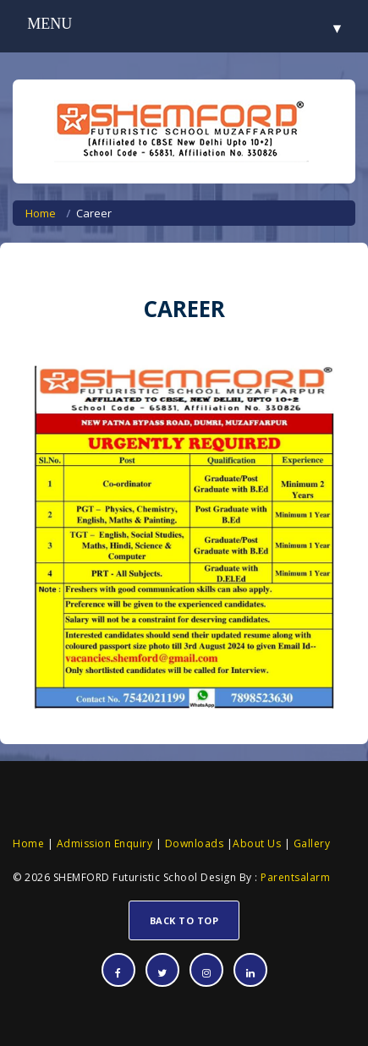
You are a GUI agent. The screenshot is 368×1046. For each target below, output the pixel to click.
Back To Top (184, 920)
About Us (257, 843)
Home (40, 213)
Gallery (310, 843)
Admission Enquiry (105, 843)
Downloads (192, 843)
